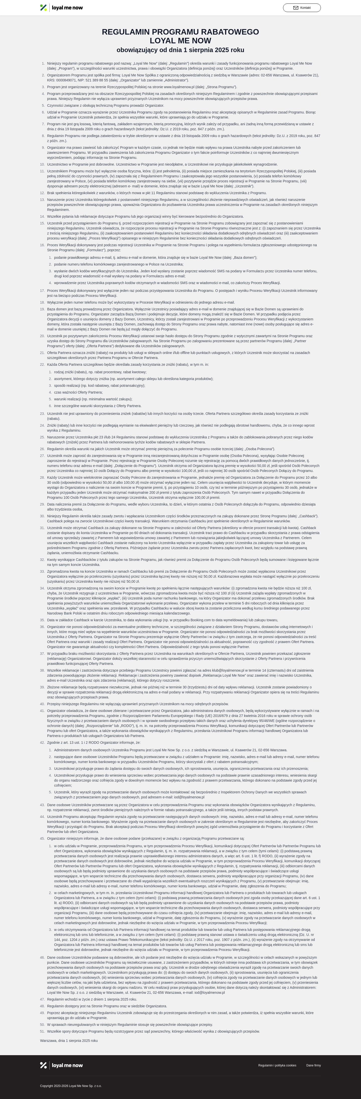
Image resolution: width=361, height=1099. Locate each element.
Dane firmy (313, 1065)
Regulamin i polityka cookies (277, 1065)
